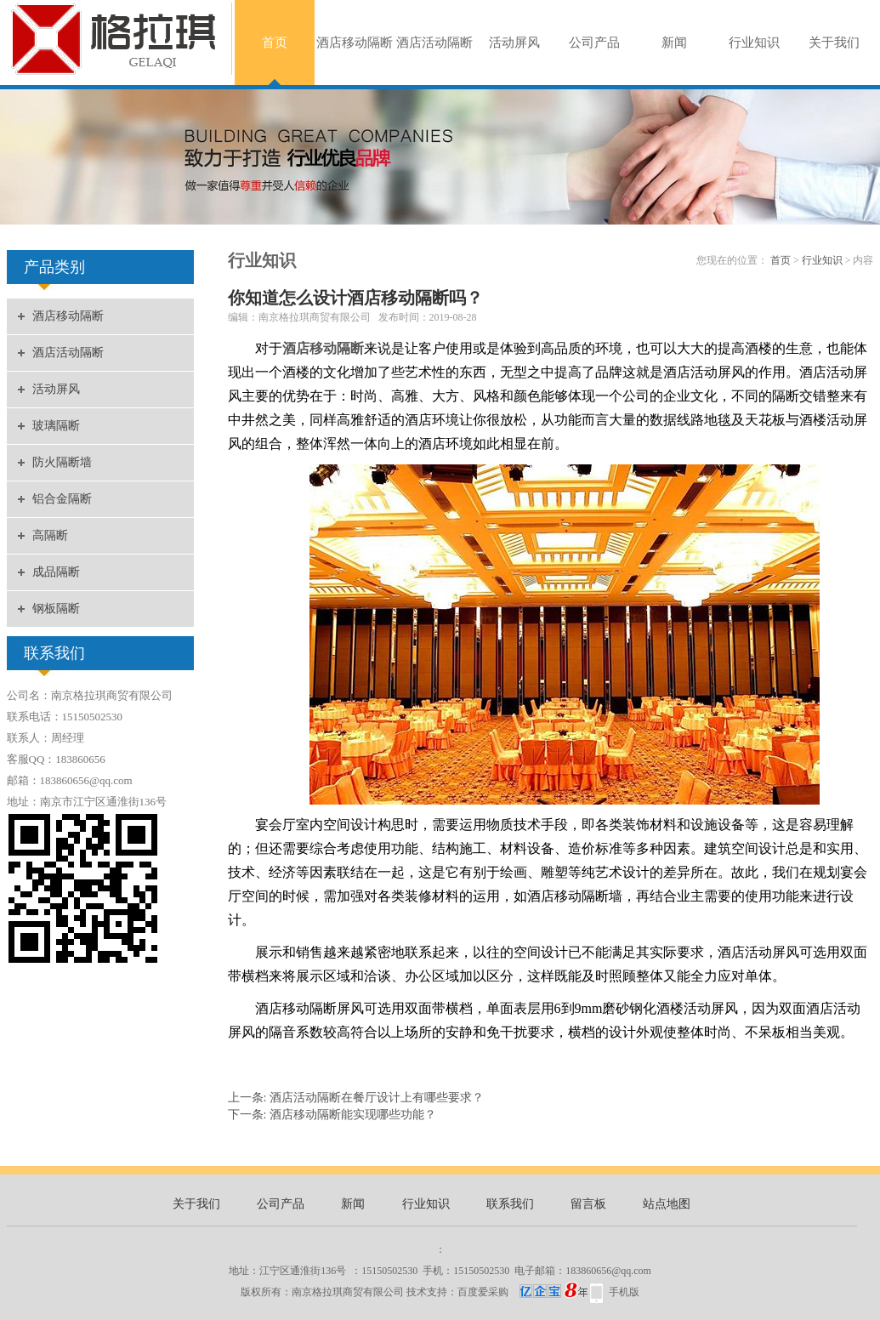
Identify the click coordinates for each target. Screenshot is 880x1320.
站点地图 (666, 1204)
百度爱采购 (522, 1292)
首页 (274, 42)
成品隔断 (56, 572)
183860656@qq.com (608, 1271)
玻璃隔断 (56, 425)
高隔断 (50, 535)
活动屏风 (514, 42)
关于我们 (834, 42)
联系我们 (510, 1204)
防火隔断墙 (62, 462)
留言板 (588, 1204)
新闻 (674, 42)
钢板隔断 (56, 608)
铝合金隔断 (62, 498)
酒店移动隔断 (354, 42)
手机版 (624, 1292)
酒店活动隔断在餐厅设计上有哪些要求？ (377, 1097)
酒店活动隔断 (434, 42)
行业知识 (754, 42)
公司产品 (594, 42)
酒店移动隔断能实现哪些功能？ (353, 1114)
